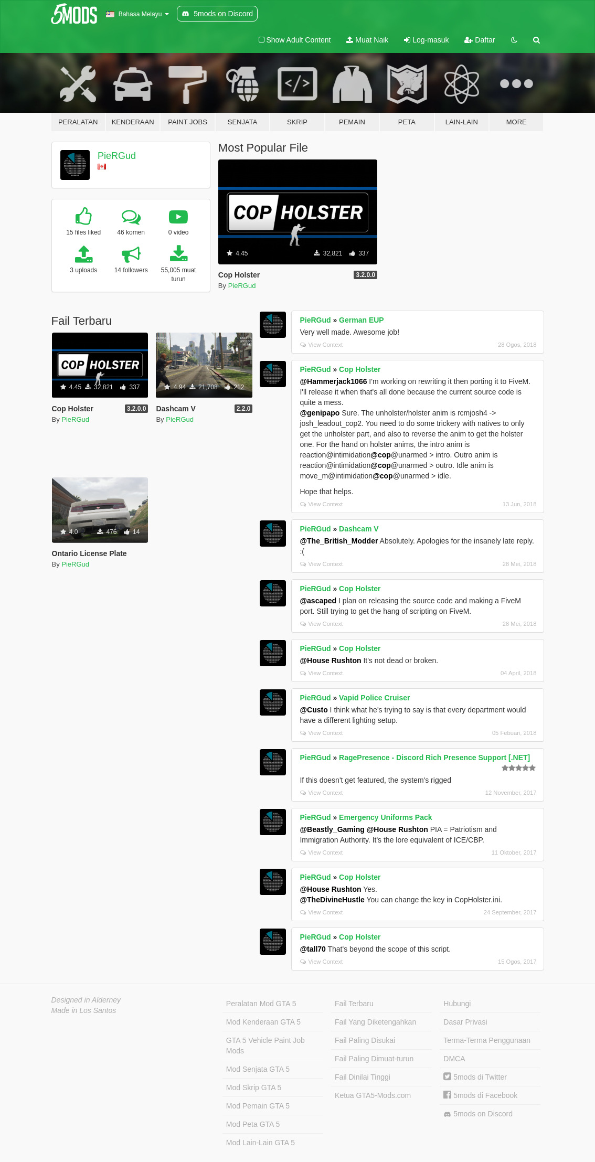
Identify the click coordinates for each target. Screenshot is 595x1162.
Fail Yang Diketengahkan (375, 1022)
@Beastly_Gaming (332, 829)
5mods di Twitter (475, 1077)
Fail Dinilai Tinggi (362, 1077)
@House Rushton (330, 660)
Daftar (479, 40)
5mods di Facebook (480, 1095)
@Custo (313, 710)
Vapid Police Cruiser (374, 698)
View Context (321, 345)
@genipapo (319, 413)
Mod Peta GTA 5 (253, 1124)
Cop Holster (359, 369)
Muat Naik (367, 40)
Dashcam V (358, 529)
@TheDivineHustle (332, 900)
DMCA (454, 1058)
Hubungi (457, 1003)
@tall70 (312, 949)
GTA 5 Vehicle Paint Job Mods (265, 1045)
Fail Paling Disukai (365, 1040)
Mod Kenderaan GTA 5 (263, 1022)
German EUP (361, 320)
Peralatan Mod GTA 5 (261, 1003)
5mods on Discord (478, 1114)
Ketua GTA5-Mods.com (373, 1095)
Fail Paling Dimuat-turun (374, 1058)
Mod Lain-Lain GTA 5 (260, 1142)
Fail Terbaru (354, 1003)
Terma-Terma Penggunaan (486, 1040)
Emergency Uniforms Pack (385, 817)
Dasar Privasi (465, 1022)
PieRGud (117, 156)
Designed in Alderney (86, 1000)
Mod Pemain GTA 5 (258, 1106)
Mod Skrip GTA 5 (254, 1087)
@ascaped (318, 600)
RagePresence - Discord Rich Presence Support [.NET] (434, 757)
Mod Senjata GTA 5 (258, 1069)
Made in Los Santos (83, 1010)
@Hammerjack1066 (333, 381)
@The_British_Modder (339, 541)
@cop (380, 455)
